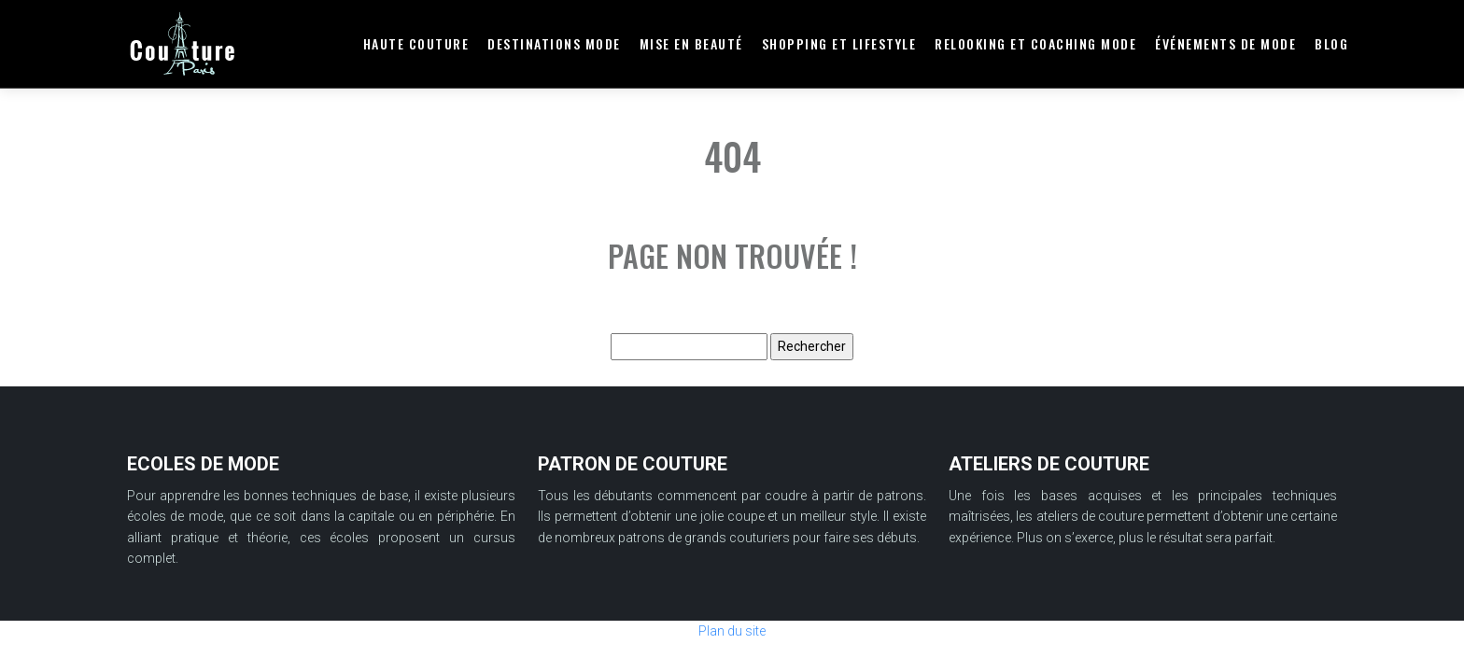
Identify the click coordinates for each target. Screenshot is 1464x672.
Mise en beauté (691, 43)
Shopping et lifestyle (839, 43)
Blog (1331, 43)
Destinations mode (554, 43)
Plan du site (732, 630)
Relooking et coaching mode (1035, 43)
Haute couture (416, 43)
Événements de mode (1225, 43)
